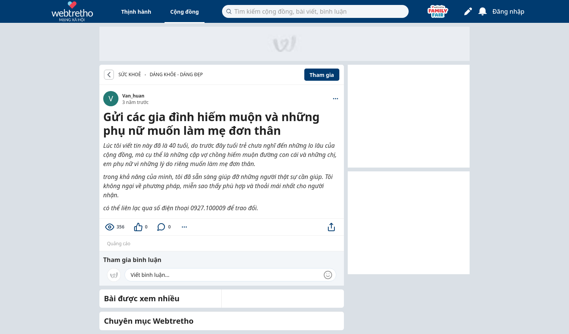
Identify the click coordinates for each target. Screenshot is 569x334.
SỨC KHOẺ (129, 75)
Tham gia (322, 74)
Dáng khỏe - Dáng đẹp (176, 74)
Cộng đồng (184, 11)
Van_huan (133, 96)
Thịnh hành (136, 11)
